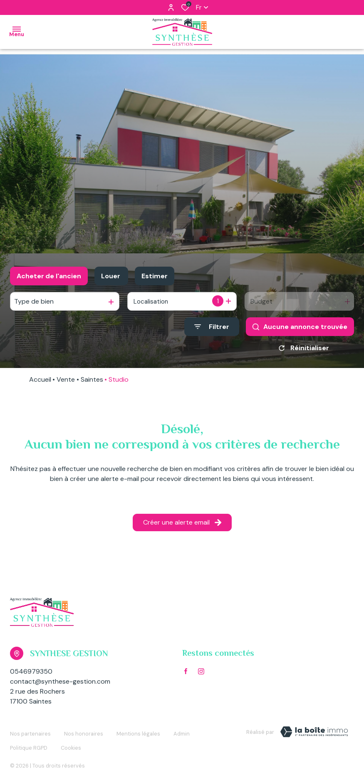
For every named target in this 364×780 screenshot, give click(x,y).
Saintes (92, 382)
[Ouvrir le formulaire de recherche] (211, 326)
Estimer (154, 276)
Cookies (71, 741)
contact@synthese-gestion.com (60, 684)
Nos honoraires (83, 733)
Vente (66, 382)
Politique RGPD (28, 741)
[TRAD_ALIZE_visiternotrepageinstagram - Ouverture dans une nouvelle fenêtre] (201, 674)
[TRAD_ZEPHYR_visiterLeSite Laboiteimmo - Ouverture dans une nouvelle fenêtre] (314, 734)
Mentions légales (138, 733)
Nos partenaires (30, 733)
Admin (181, 733)
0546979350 (31, 674)
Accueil (40, 382)
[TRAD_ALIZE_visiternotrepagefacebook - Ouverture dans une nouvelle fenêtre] (185, 674)
